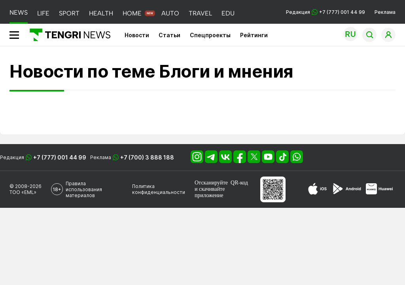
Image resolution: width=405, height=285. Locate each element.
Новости (137, 35)
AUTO (170, 13)
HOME (132, 13)
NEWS (18, 12)
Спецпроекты (210, 35)
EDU (228, 13)
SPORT (69, 13)
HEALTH (101, 13)
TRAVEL (200, 13)
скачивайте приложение (210, 192)
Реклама (385, 12)
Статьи (169, 35)
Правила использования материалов (84, 189)
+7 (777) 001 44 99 (59, 157)
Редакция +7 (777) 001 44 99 (325, 12)
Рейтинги (254, 35)
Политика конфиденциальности (158, 189)
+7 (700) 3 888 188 (147, 157)
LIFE (43, 13)
